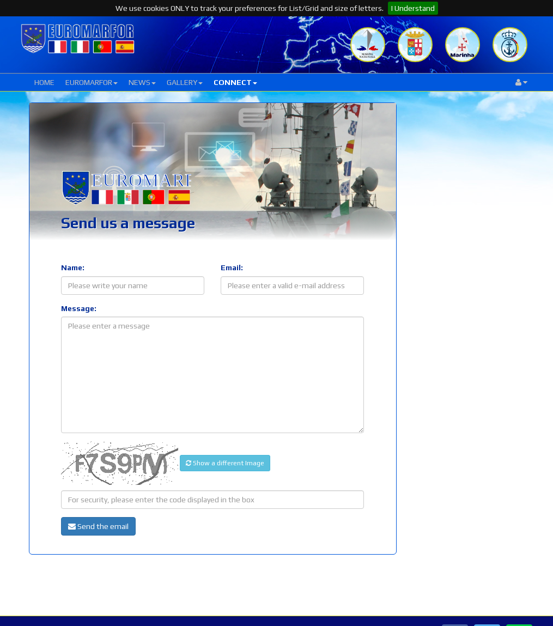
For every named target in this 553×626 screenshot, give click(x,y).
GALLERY (185, 82)
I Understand (413, 8)
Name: (72, 267)
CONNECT (235, 82)
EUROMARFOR (91, 82)
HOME (44, 82)
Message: (78, 308)
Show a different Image (225, 463)
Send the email (98, 526)
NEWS (142, 82)
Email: (232, 267)
